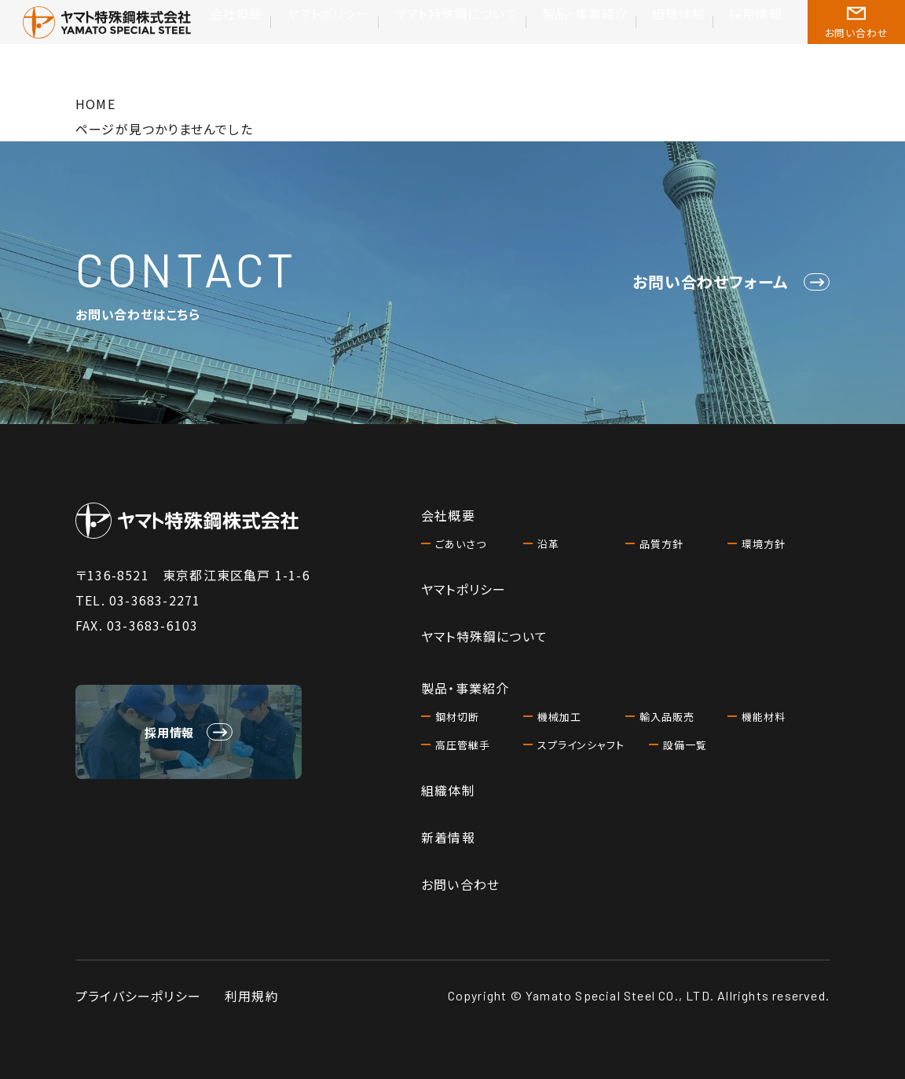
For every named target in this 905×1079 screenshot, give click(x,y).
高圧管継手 (464, 744)
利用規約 (252, 995)
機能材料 (765, 716)
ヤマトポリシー (388, 45)
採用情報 (757, 45)
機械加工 (560, 716)
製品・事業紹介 (465, 687)
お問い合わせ (460, 884)
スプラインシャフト (583, 744)
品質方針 (663, 543)
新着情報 (448, 837)
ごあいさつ (462, 543)
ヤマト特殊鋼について (496, 45)
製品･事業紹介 (607, 45)
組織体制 (689, 45)
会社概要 (308, 45)
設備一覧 (686, 744)
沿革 (549, 543)
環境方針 (765, 543)
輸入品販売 (668, 716)
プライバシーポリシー (138, 995)
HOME (95, 103)
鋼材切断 (458, 716)
